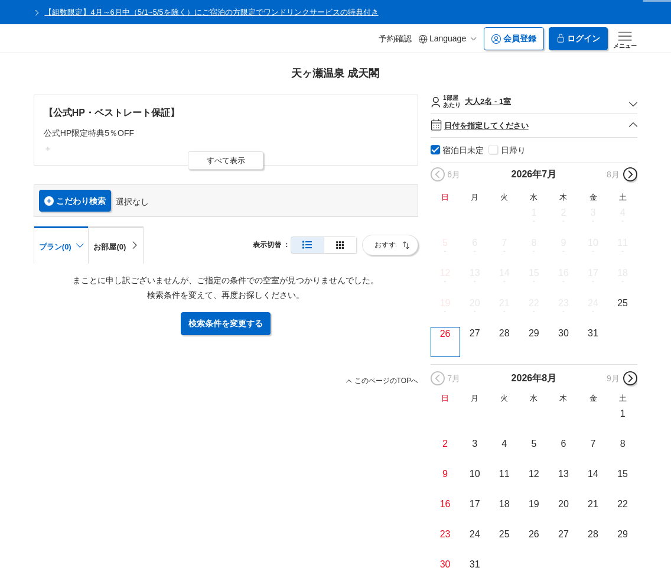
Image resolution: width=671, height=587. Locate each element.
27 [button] (475, 333)
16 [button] (563, 273)
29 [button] (534, 333)
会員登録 (513, 38)
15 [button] (534, 273)
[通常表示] (307, 245)
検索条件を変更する (225, 323)
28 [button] (504, 333)
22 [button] (534, 303)
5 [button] (445, 243)
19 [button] (445, 303)
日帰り (513, 150)
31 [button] (593, 333)
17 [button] (593, 273)
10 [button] (593, 243)
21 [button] (504, 303)
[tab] (116, 244)
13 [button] (475, 273)
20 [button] (475, 303)
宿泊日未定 (463, 150)
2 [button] (563, 212)
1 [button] (533, 212)
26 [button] (445, 334)
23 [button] (563, 303)
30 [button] (563, 333)
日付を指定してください (534, 125)
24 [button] (593, 303)
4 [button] (623, 212)
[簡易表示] (340, 245)
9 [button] (563, 243)
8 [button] (533, 243)
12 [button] (445, 273)
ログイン (578, 38)
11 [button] (622, 243)
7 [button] (504, 243)
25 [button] (622, 303)
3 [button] (593, 212)
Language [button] (448, 38)
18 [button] (622, 273)
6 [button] (474, 243)
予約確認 (395, 38)
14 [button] (504, 273)
